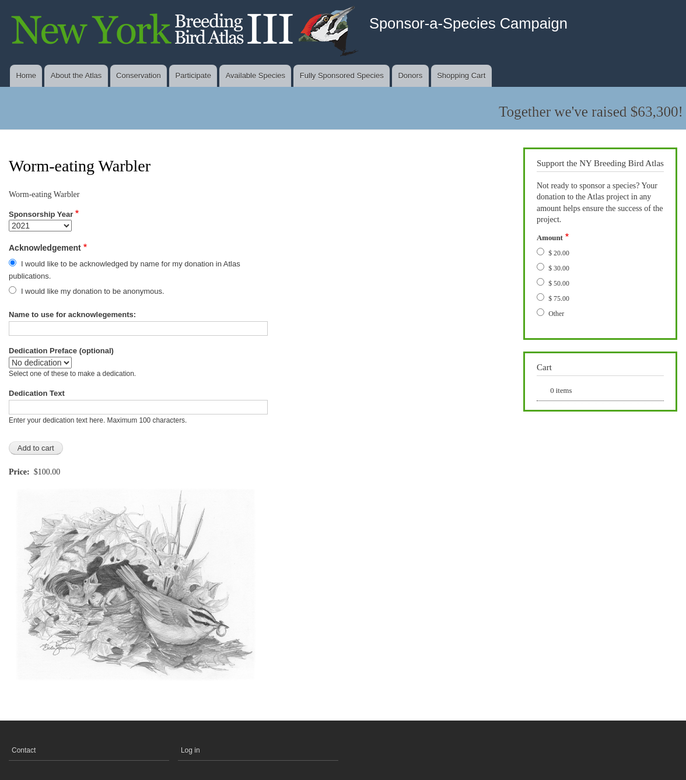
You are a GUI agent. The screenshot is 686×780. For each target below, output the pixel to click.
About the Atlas (76, 75)
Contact (24, 750)
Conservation (138, 75)
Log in (190, 750)
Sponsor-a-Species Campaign (468, 23)
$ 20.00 (558, 253)
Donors (410, 75)
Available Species (255, 75)
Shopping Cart (461, 75)
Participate (193, 75)
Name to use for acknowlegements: (72, 314)
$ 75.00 (558, 298)
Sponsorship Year (41, 214)
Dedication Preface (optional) (61, 350)
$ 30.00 (558, 268)
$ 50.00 (558, 283)
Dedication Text (37, 393)
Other (556, 314)
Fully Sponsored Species (342, 75)
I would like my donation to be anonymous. (92, 291)
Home (26, 75)
